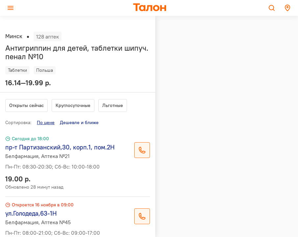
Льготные (112, 105)
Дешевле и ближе (79, 122)
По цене (46, 122)
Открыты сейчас (26, 105)
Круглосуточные (73, 105)
